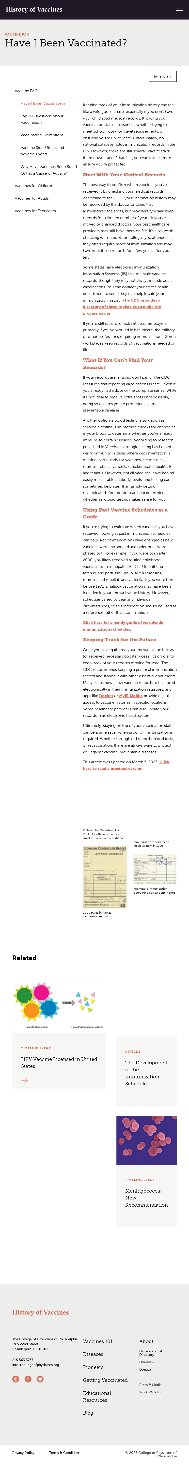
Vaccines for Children (34, 185)
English (165, 77)
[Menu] (177, 9)
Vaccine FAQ (17, 34)
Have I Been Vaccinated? (43, 103)
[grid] (130, 862)
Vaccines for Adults (32, 198)
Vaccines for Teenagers (35, 210)
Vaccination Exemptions (42, 135)
